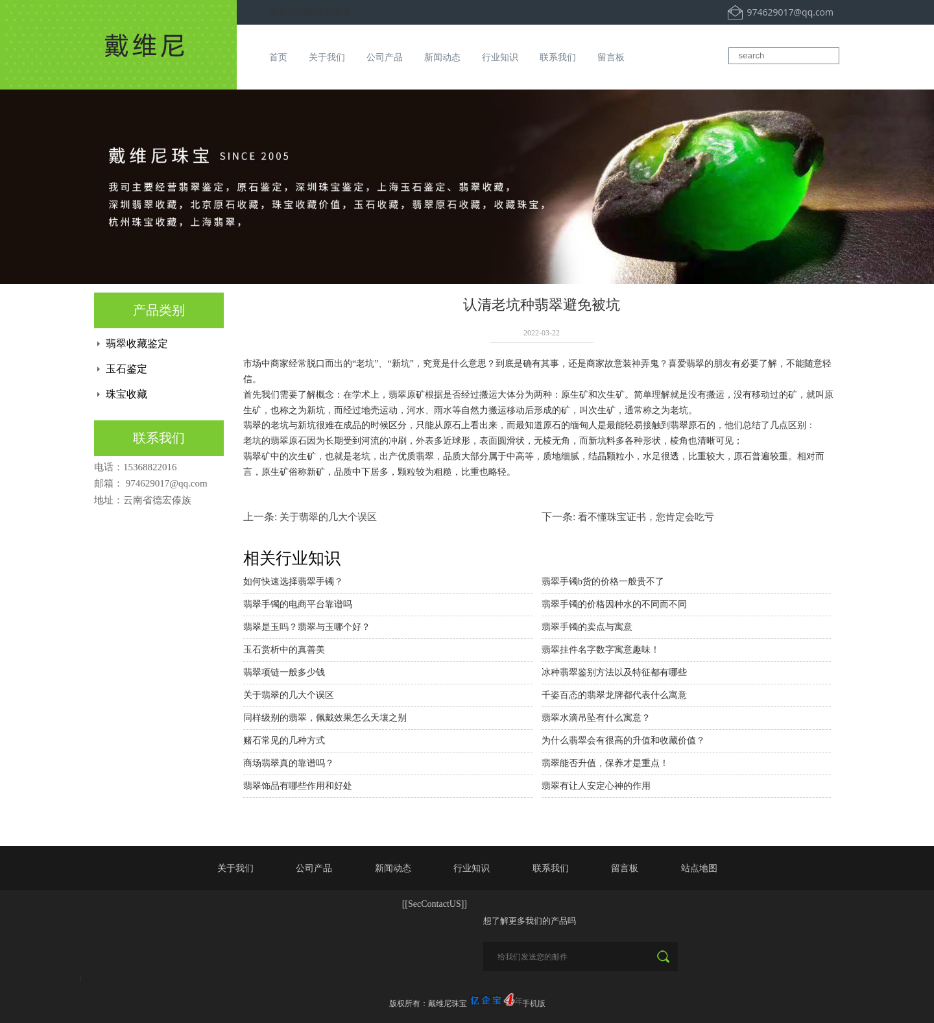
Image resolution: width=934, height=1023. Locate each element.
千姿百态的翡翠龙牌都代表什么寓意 (614, 695)
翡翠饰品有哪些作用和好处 (297, 786)
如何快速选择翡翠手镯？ (293, 581)
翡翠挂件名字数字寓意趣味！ (601, 650)
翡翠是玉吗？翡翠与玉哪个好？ (306, 627)
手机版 (533, 1003)
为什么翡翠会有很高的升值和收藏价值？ (623, 740)
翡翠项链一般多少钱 (284, 672)
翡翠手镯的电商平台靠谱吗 (297, 604)
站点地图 (699, 867)
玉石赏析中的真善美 (284, 650)
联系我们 (558, 57)
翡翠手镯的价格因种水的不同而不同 (614, 604)
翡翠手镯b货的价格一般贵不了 (603, 581)
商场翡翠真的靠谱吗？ (288, 763)
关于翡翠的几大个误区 (328, 517)
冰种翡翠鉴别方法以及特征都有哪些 (614, 672)
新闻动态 (442, 57)
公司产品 (384, 57)
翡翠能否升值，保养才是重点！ (605, 763)
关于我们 (327, 57)
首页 (278, 57)
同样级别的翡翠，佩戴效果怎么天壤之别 (325, 718)
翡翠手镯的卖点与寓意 (587, 627)
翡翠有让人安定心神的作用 (596, 786)
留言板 (611, 57)
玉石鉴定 (126, 368)
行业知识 (500, 57)
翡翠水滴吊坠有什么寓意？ (596, 718)
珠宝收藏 (126, 394)
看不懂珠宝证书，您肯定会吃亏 (646, 517)
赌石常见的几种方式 (284, 740)
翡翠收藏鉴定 (137, 343)
